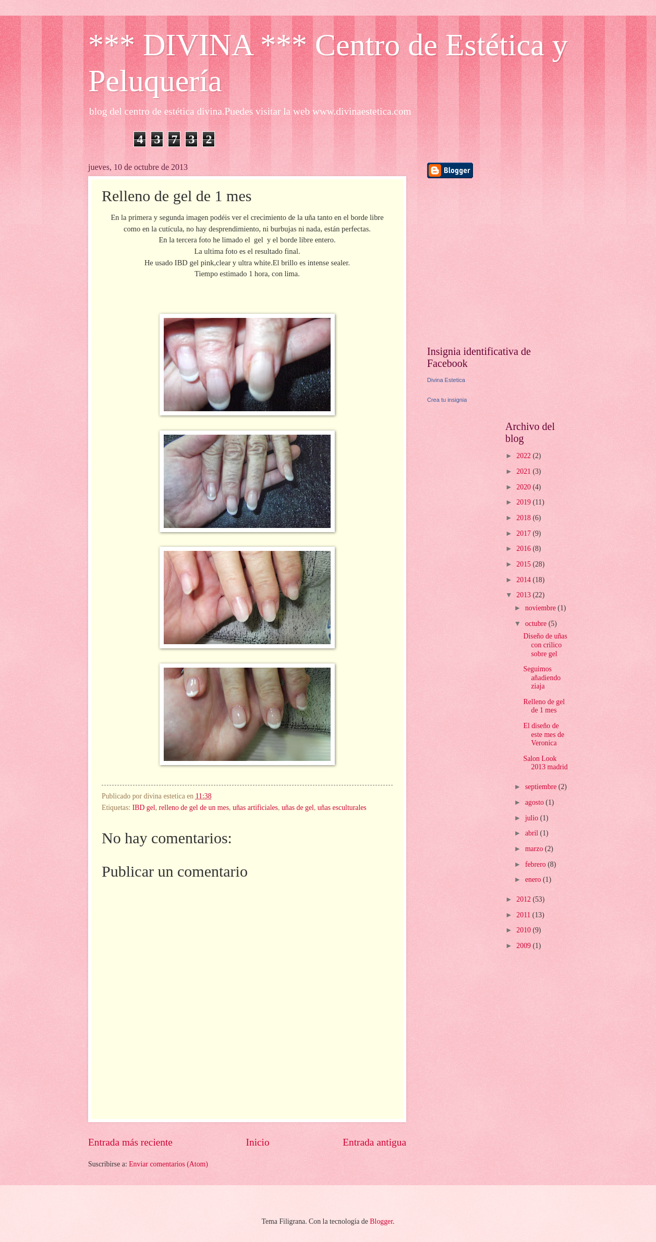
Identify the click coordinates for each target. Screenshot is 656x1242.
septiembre (541, 787)
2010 (524, 930)
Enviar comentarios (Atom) (168, 1164)
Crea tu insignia (447, 400)
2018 (524, 518)
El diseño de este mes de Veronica (543, 734)
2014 (524, 580)
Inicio (258, 1142)
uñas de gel (298, 807)
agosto (535, 802)
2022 (524, 456)
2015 (524, 564)
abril (532, 833)
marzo (535, 849)
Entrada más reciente (130, 1142)
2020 (524, 487)
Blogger (381, 1221)
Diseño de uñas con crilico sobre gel (545, 644)
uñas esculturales (342, 807)
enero (534, 879)
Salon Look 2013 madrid (545, 763)
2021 (524, 471)
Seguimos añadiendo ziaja (542, 677)
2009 (524, 946)
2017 (524, 533)
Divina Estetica (446, 380)
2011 (524, 915)
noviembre (541, 608)
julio (532, 818)
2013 (524, 595)
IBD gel (143, 807)
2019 (524, 502)
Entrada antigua (374, 1142)
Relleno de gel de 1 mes (544, 706)
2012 (524, 899)
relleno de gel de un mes (194, 807)
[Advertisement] (492, 261)
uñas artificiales (255, 807)
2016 (524, 548)
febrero (536, 864)
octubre (537, 624)
